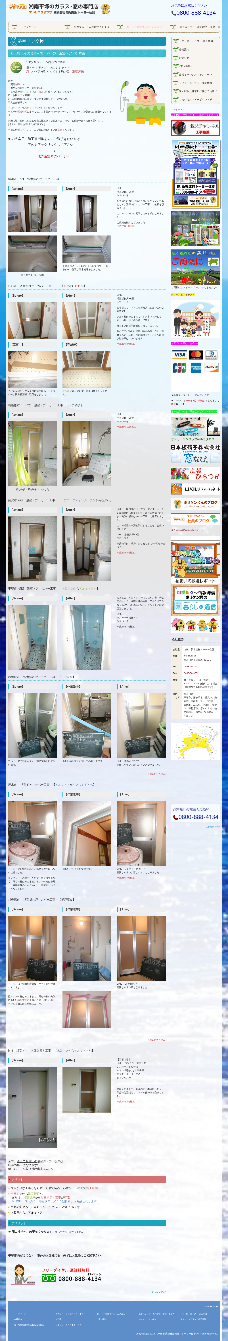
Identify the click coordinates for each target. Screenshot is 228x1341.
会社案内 (185, 49)
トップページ (28, 26)
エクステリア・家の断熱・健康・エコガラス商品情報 (199, 26)
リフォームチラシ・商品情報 (195, 82)
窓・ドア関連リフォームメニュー (146, 26)
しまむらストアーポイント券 (195, 99)
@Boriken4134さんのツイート (187, 530)
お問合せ (184, 57)
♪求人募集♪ (185, 66)
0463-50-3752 (191, 673)
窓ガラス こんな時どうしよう (91, 26)
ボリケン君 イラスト (183, 294)
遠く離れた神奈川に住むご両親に (198, 91)
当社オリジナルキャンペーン (195, 74)
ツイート (177, 109)
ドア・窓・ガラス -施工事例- (196, 41)
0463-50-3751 (191, 666)
